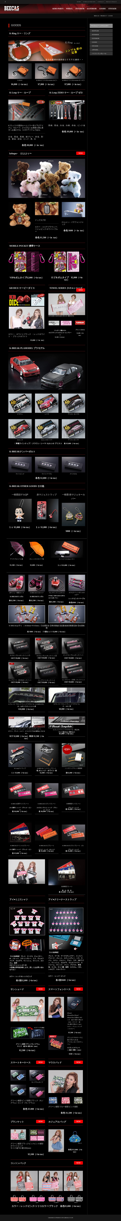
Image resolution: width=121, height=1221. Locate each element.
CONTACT (101, 2)
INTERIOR (79, 9)
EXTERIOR (92, 9)
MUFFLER (95, 31)
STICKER (112, 9)
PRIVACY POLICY (111, 2)
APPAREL (95, 50)
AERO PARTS (57, 9)
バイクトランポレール (99, 53)
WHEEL (69, 9)
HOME (79, 2)
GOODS (102, 9)
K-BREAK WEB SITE (89, 2)
